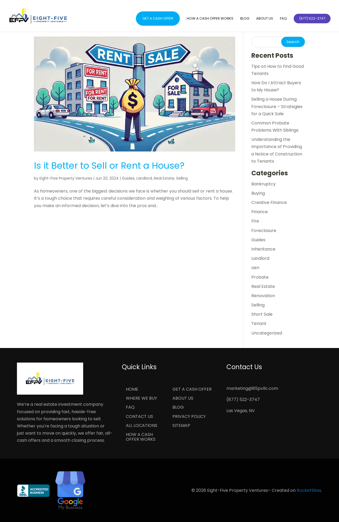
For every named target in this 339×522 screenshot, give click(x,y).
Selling (182, 178)
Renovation (263, 296)
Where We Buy (141, 398)
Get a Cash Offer (157, 18)
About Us (264, 19)
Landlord (144, 178)
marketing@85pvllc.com (252, 388)
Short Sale (262, 314)
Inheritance (263, 249)
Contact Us (139, 417)
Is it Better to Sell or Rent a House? (109, 165)
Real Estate (164, 178)
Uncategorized (266, 333)
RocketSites (309, 490)
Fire (255, 221)
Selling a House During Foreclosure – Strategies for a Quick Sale (276, 106)
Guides (128, 178)
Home (132, 389)
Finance (259, 212)
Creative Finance (269, 202)
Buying (258, 193)
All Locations (141, 426)
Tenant (258, 323)
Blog (244, 19)
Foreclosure (263, 230)
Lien (255, 268)
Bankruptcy (263, 184)
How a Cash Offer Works (210, 19)
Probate (260, 277)
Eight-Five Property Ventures (65, 178)
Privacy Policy (189, 417)
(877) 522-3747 (243, 399)
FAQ (283, 19)
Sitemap (181, 426)
